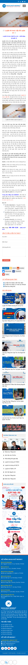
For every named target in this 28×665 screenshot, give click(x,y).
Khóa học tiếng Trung (7, 630)
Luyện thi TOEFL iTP (10, 468)
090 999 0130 (5, 640)
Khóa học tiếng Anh (10, 286)
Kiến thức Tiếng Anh (10, 478)
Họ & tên (14, 237)
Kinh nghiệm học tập (7, 624)
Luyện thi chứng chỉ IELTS (12, 465)
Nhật (23, 439)
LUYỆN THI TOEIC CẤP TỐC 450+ (14, 282)
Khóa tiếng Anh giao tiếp (11, 458)
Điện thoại (14, 243)
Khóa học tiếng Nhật (7, 634)
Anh (5, 439)
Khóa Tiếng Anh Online (11, 448)
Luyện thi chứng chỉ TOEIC (12, 462)
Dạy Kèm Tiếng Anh (10, 475)
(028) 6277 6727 (13, 640)
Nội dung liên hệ (14, 248)
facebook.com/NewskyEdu (13, 641)
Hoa (17, 439)
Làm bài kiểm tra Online (8, 626)
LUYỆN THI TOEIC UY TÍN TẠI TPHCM (15, 284)
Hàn (11, 439)
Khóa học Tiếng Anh (10, 452)
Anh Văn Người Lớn (10, 472)
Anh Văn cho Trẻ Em (10, 455)
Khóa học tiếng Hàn (7, 632)
